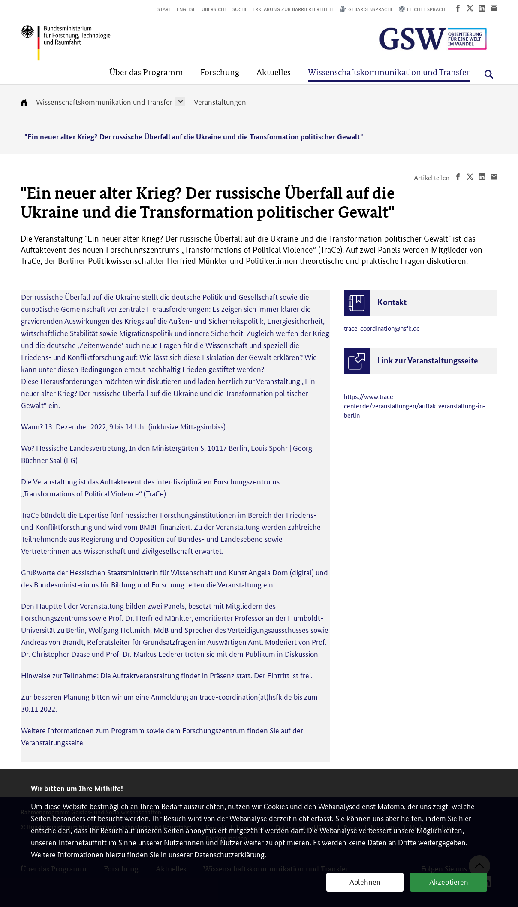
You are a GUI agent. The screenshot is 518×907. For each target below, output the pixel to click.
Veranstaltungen (220, 101)
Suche (239, 9)
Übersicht (214, 9)
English (186, 9)
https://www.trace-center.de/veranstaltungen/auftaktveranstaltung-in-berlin (414, 406)
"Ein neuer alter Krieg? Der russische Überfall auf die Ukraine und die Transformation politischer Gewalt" (193, 137)
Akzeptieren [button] (448, 881)
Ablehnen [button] (365, 881)
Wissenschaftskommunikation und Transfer (104, 101)
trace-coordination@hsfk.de (382, 328)
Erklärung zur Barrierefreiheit (293, 9)
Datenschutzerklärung (229, 854)
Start (164, 9)
